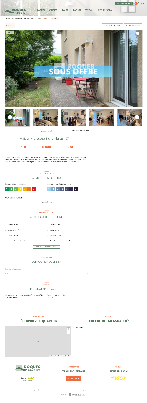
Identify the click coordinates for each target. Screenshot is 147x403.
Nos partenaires (69, 393)
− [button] (68, 335)
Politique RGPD (101, 393)
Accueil (41, 10)
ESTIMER (77, 10)
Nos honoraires (57, 393)
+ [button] (68, 332)
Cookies (111, 393)
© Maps (57, 358)
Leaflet (51, 358)
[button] (137, 117)
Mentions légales (81, 393)
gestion (89, 10)
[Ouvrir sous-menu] (58, 10)
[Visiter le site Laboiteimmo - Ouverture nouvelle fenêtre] (76, 397)
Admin (91, 393)
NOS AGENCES (105, 10)
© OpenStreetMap (66, 358)
